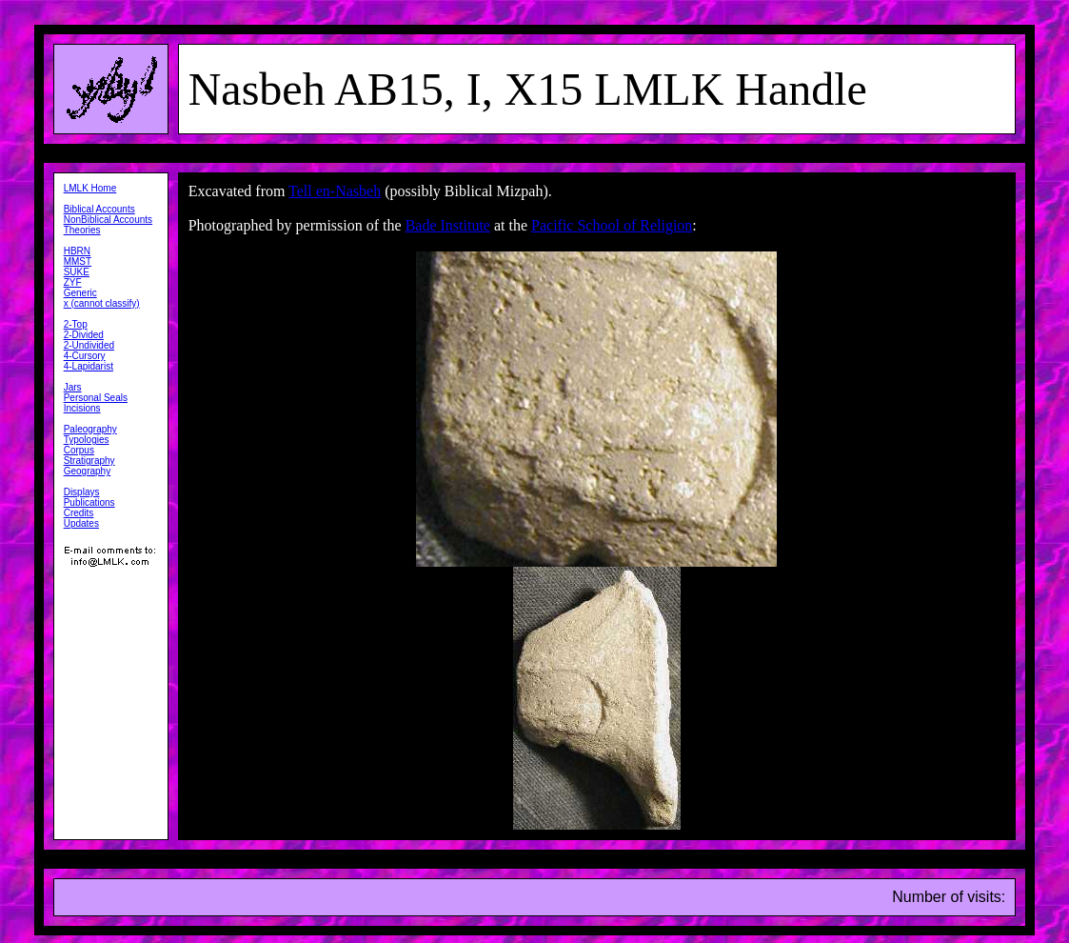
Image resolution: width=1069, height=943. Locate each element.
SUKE (76, 272)
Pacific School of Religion (611, 225)
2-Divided (84, 335)
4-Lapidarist (88, 366)
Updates (81, 523)
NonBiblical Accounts (108, 219)
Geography (87, 471)
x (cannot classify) (102, 303)
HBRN (77, 251)
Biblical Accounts (99, 209)
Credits (79, 513)
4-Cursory (85, 356)
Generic (80, 293)
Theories (82, 230)
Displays (82, 492)
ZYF (73, 282)
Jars (73, 387)
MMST (77, 261)
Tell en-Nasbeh (334, 191)
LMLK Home (90, 188)
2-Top (76, 324)
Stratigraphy (89, 460)
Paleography (90, 429)
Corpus (79, 450)
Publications (89, 502)
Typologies (86, 439)
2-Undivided (89, 345)
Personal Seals (96, 397)
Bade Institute (448, 225)
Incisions (82, 408)
